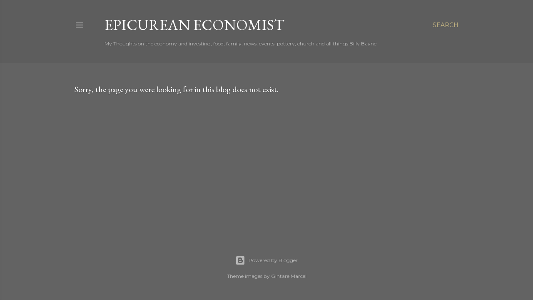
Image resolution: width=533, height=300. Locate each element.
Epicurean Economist (194, 25)
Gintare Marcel (288, 276)
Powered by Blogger (266, 260)
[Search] (445, 25)
